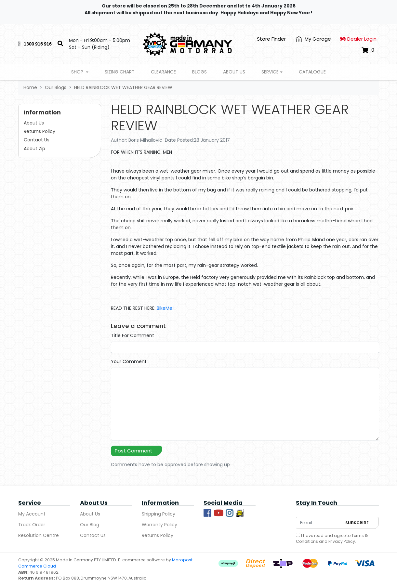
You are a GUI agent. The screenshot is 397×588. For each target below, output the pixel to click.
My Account (32, 514)
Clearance (163, 72)
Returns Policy (39, 131)
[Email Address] (319, 523)
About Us (234, 72)
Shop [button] (78, 72)
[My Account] (313, 39)
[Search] (60, 44)
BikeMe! (165, 308)
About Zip (34, 148)
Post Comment (133, 450)
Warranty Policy (159, 524)
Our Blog (89, 524)
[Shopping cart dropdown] (368, 50)
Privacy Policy (341, 541)
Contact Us (36, 140)
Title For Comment (132, 335)
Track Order (31, 524)
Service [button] (270, 72)
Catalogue (312, 72)
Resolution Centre (38, 535)
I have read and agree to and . (332, 538)
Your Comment (129, 361)
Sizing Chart (120, 72)
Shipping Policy (158, 514)
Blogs (199, 72)
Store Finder (271, 38)
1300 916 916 (38, 43)
